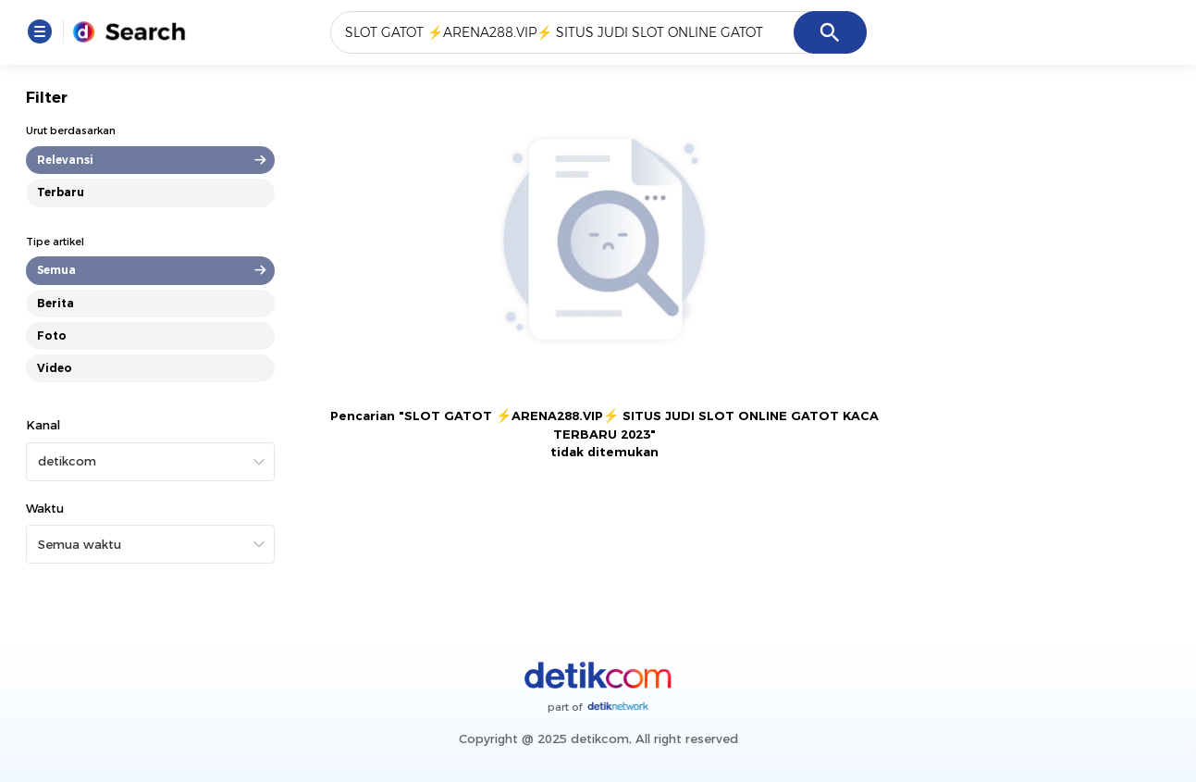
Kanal (43, 424)
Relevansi (65, 160)
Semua (56, 270)
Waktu (45, 508)
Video (54, 368)
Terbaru (60, 192)
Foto (52, 335)
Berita (55, 303)
